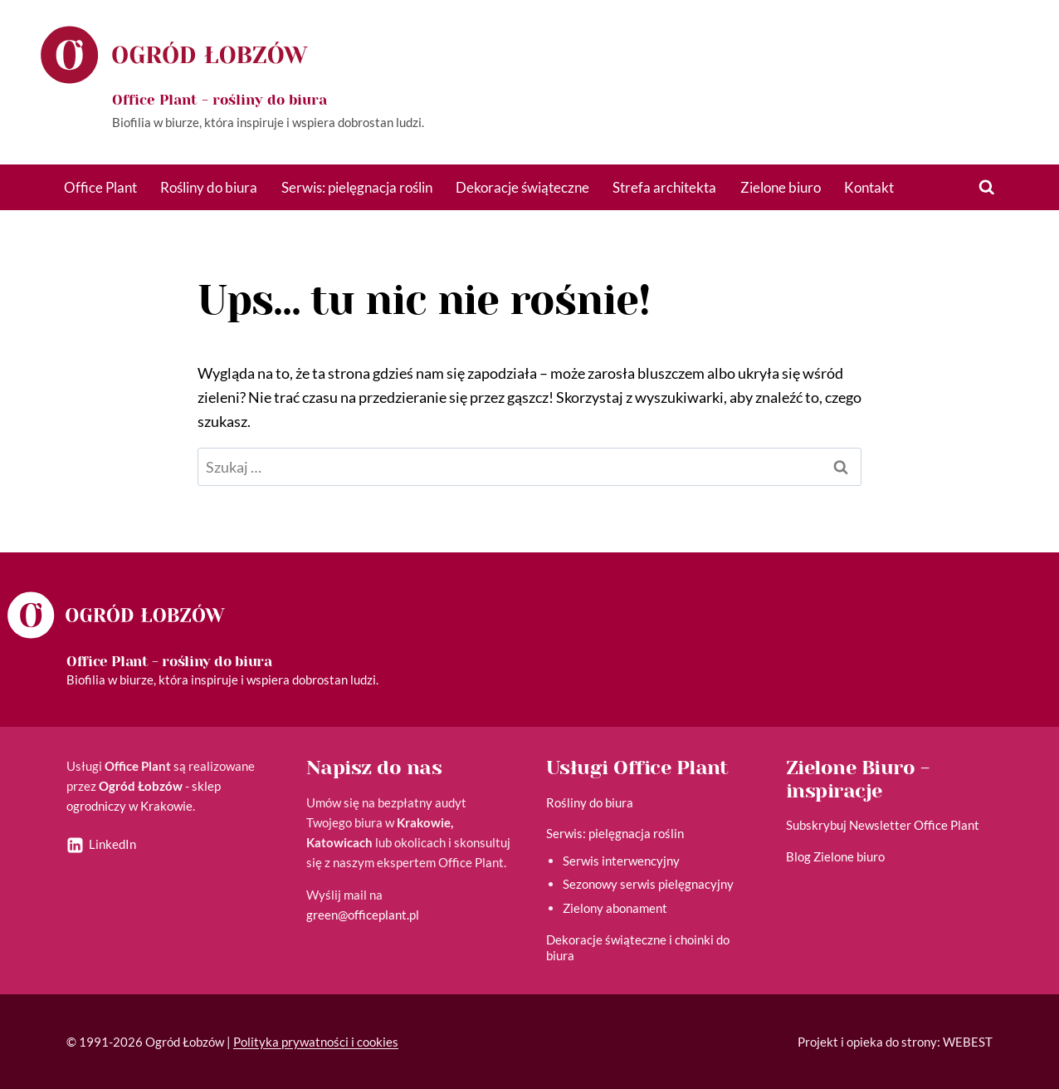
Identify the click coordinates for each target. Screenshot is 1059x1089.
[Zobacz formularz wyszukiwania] (987, 188)
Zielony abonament (615, 907)
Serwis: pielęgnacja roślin (356, 187)
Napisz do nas (374, 767)
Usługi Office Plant (637, 767)
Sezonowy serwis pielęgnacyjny (648, 883)
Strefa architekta (664, 187)
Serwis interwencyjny (621, 860)
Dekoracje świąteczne (522, 187)
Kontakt (869, 187)
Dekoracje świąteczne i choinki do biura (638, 948)
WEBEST (968, 1041)
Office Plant (100, 187)
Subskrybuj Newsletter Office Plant (882, 824)
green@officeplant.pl (362, 914)
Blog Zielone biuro (835, 856)
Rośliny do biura (208, 187)
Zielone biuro (780, 187)
